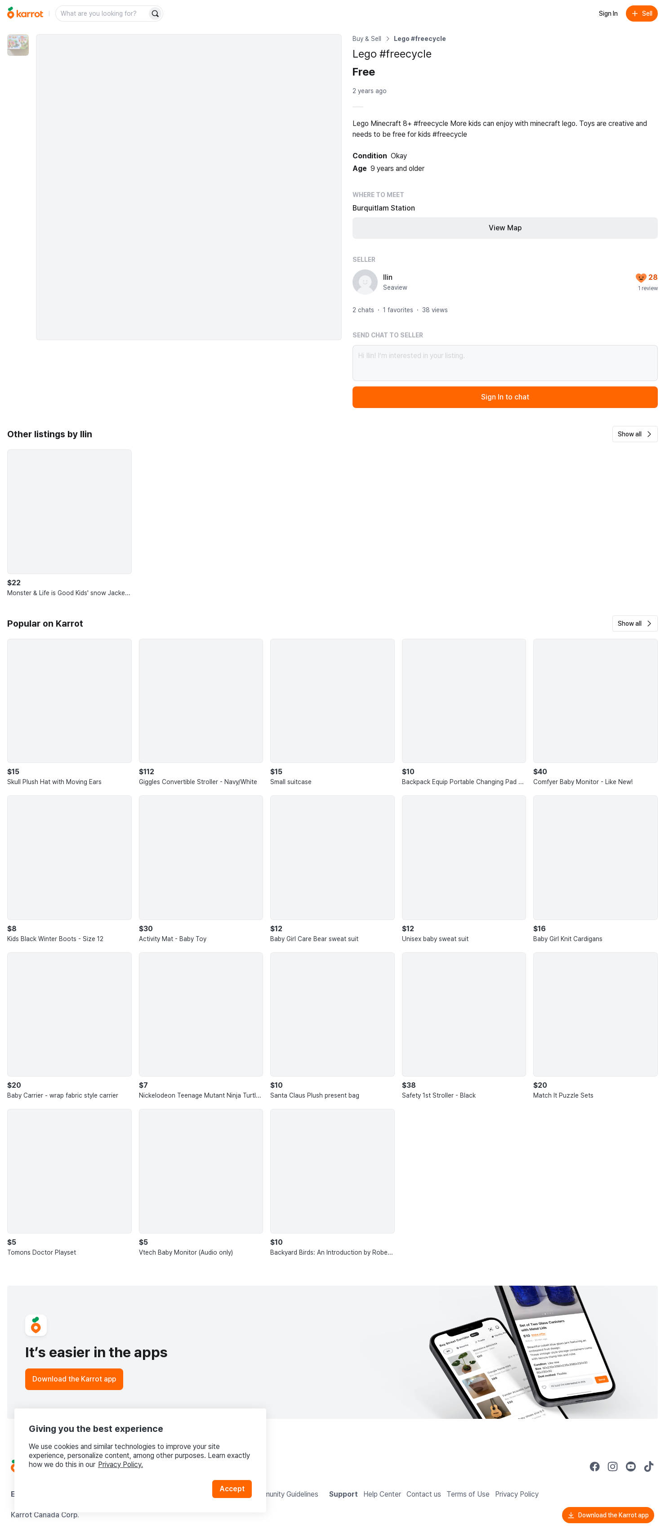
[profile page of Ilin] (365, 282)
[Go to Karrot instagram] (612, 1466)
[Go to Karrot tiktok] (648, 1466)
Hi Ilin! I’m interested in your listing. (505, 363)
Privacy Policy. (120, 1464)
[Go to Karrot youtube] (630, 1466)
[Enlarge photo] (189, 187)
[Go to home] (25, 13)
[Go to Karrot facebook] (594, 1466)
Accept (232, 1489)
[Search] (155, 13)
